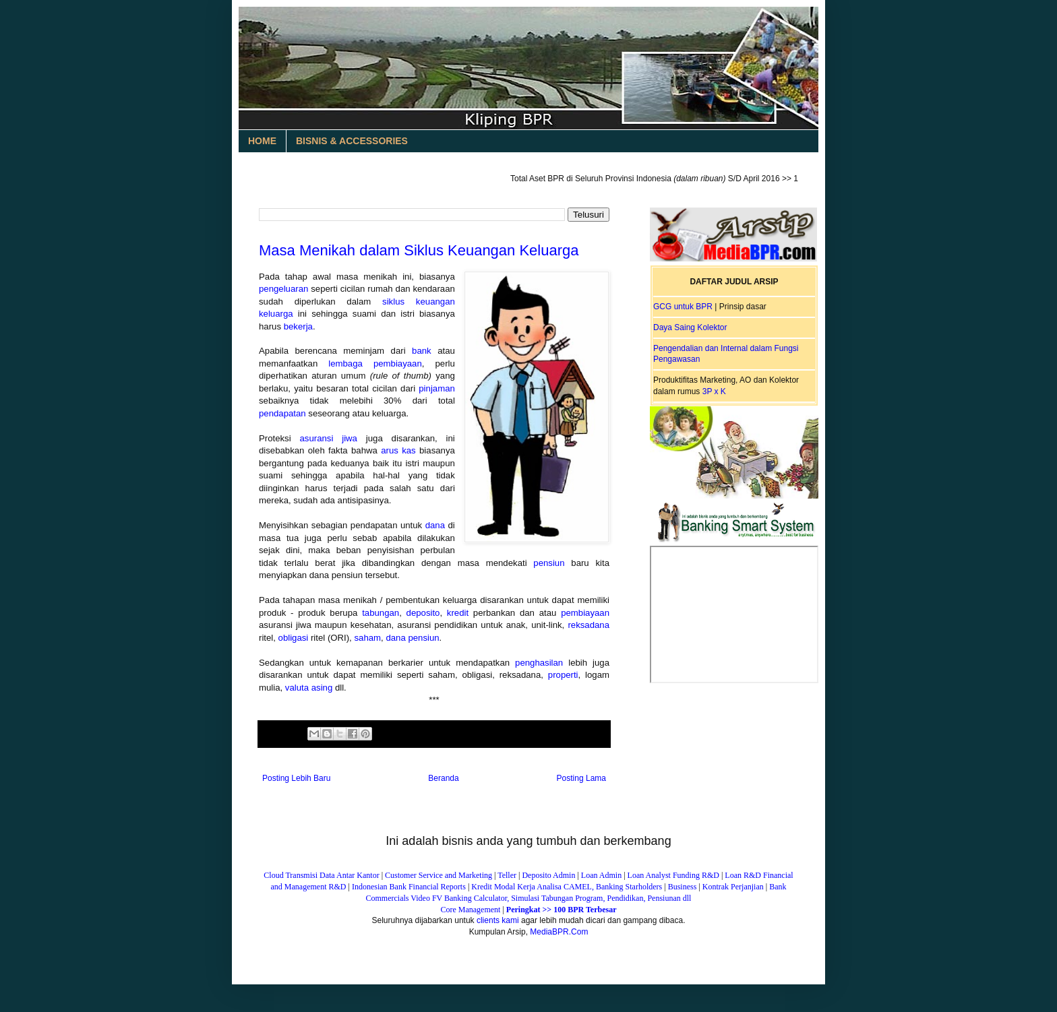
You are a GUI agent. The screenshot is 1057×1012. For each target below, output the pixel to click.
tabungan (380, 613)
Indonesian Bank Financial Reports (409, 886)
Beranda (443, 778)
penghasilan (539, 663)
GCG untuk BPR (683, 306)
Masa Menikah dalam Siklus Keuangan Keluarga (419, 250)
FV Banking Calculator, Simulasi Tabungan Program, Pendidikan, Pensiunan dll (562, 898)
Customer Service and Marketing (438, 875)
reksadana (588, 625)
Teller (506, 875)
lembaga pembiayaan (374, 363)
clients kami (498, 920)
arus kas (398, 450)
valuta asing (308, 688)
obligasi (293, 638)
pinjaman (437, 388)
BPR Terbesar (592, 909)
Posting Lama (581, 778)
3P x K (714, 391)
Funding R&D (696, 875)
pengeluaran (283, 289)
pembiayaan (585, 613)
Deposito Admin (548, 875)
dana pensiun (412, 638)
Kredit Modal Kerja (503, 886)
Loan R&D (743, 875)
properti (563, 675)
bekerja (298, 326)
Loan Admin (602, 875)
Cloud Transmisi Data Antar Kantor (321, 875)
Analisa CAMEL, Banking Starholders (599, 886)
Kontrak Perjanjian (733, 886)
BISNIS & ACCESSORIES (352, 140)
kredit (458, 613)
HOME (262, 140)
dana (435, 525)
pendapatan (282, 413)
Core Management (470, 909)
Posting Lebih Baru (296, 778)
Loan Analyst (649, 875)
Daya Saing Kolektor (690, 327)
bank (421, 351)
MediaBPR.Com (559, 932)
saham (367, 638)
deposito (423, 613)
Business (682, 886)
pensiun (548, 563)
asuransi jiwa (328, 438)
